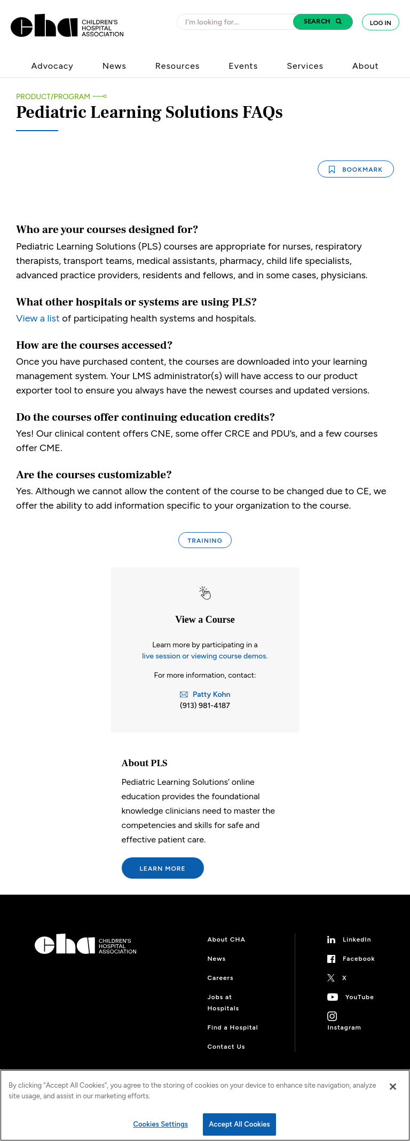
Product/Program (53, 96)
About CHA (226, 939)
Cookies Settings (160, 1124)
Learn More (163, 868)
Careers (220, 978)
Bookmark (356, 169)
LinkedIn (357, 939)
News (114, 66)
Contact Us (226, 1046)
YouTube (359, 997)
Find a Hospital (232, 1027)
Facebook (359, 958)
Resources (177, 66)
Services (305, 66)
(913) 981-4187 (205, 705)
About (365, 66)
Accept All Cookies (239, 1124)
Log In (380, 23)
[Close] (393, 1086)
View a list (38, 318)
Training (204, 540)
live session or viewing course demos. (204, 656)
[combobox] (238, 22)
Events (243, 66)
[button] (323, 22)
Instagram (344, 1027)
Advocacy (52, 66)
